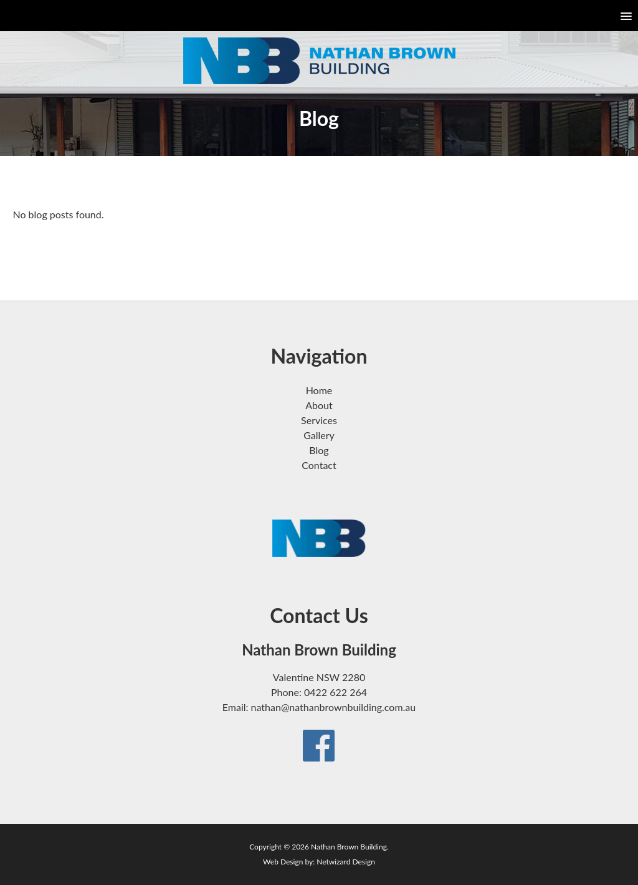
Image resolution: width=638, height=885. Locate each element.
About (319, 405)
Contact (319, 465)
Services (319, 420)
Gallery (319, 435)
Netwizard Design (346, 861)
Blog (318, 450)
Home (319, 390)
